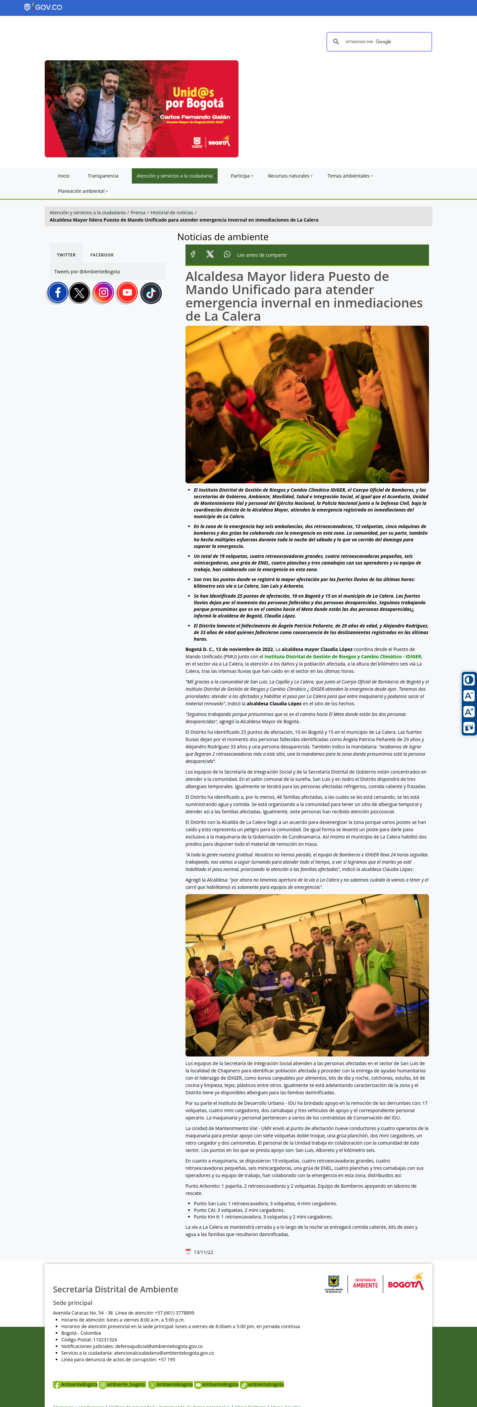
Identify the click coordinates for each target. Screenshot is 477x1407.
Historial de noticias (172, 212)
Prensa (138, 212)
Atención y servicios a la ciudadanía (88, 212)
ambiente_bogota (122, 1384)
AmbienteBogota (75, 1384)
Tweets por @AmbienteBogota (87, 271)
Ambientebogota (170, 1384)
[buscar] (378, 42)
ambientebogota (262, 1384)
